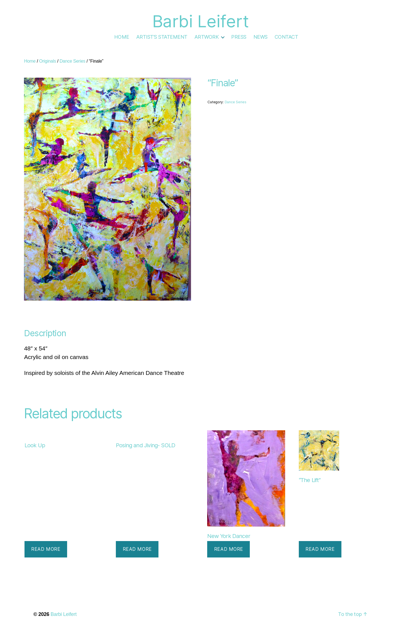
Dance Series (72, 61)
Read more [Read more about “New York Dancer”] (228, 549)
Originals (47, 61)
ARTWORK (206, 37)
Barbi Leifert (63, 614)
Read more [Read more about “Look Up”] (45, 549)
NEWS (260, 37)
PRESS (238, 37)
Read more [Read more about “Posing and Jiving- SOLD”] (137, 549)
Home (30, 61)
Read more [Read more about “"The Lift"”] (319, 549)
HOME (121, 37)
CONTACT (286, 37)
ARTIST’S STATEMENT (161, 37)
